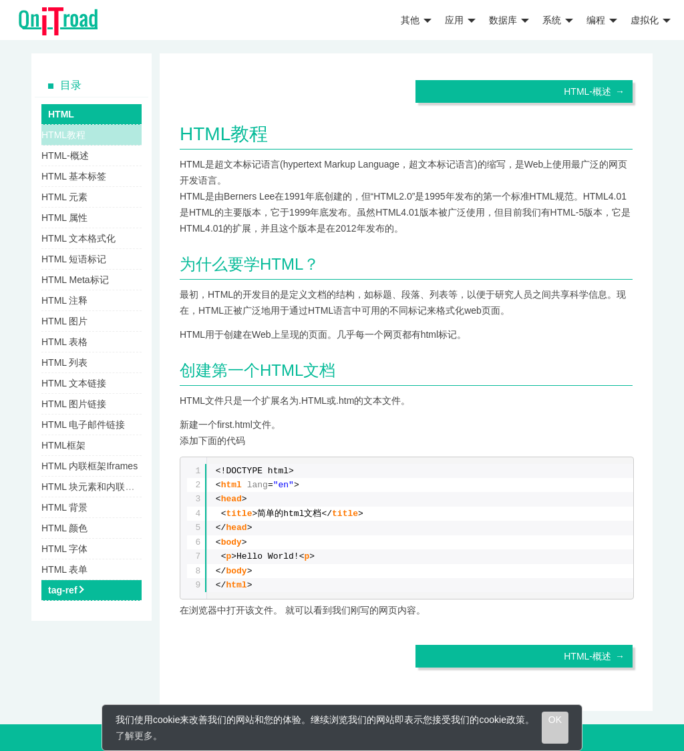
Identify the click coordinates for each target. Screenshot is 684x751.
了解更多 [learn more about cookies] (134, 735)
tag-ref (62, 590)
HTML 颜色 (64, 528)
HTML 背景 (64, 507)
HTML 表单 (64, 569)
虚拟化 (651, 20)
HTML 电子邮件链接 (83, 424)
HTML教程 (63, 135)
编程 (601, 20)
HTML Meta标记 (75, 279)
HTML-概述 (587, 91)
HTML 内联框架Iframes (89, 466)
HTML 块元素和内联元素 (92, 486)
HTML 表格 (64, 341)
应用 (460, 20)
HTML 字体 (64, 548)
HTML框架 (63, 445)
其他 (416, 20)
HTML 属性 (64, 217)
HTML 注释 (64, 300)
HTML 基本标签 (73, 176)
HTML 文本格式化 (78, 238)
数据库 (509, 20)
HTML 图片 (64, 321)
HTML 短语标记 (73, 259)
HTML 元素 (64, 197)
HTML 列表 (64, 362)
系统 (557, 20)
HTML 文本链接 (73, 383)
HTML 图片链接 (73, 404)
